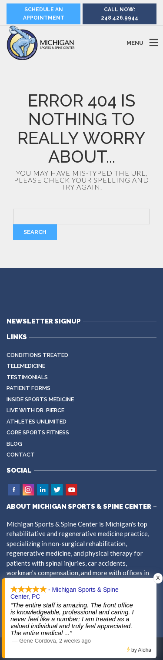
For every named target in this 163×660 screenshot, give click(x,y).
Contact (21, 454)
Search (35, 232)
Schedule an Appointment (43, 14)
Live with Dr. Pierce (35, 410)
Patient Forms (28, 388)
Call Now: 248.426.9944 (119, 14)
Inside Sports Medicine (40, 399)
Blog (14, 443)
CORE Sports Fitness (38, 432)
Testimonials (27, 377)
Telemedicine (26, 366)
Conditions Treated (37, 355)
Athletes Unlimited (37, 421)
